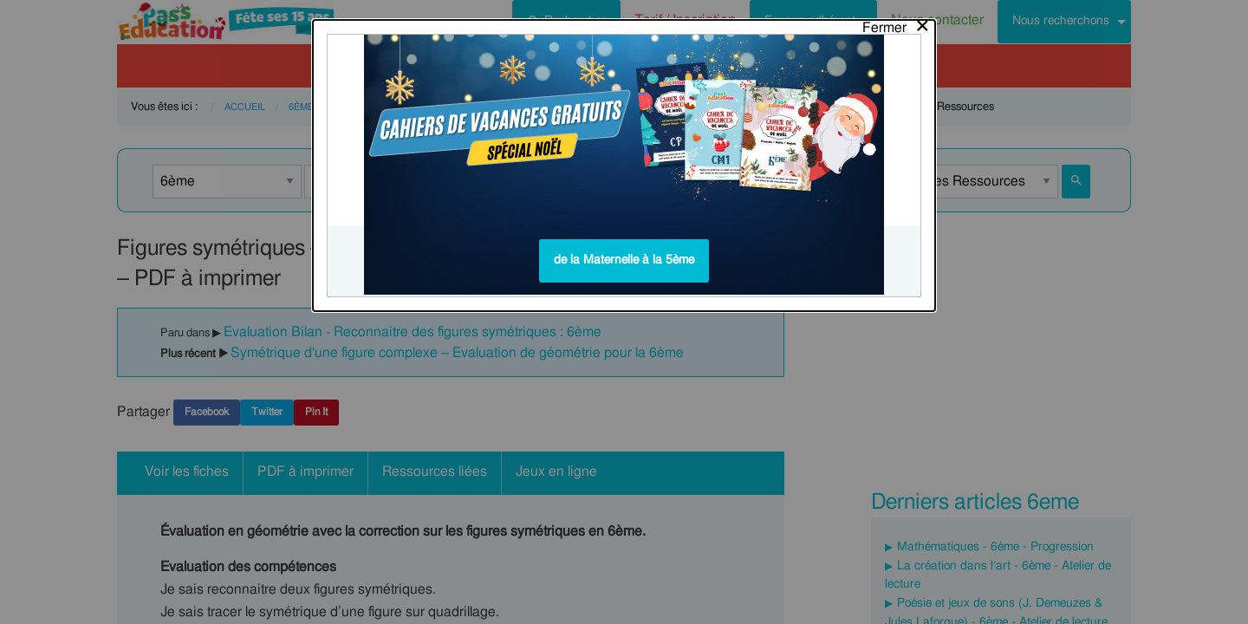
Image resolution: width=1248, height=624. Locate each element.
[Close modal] (896, 23)
